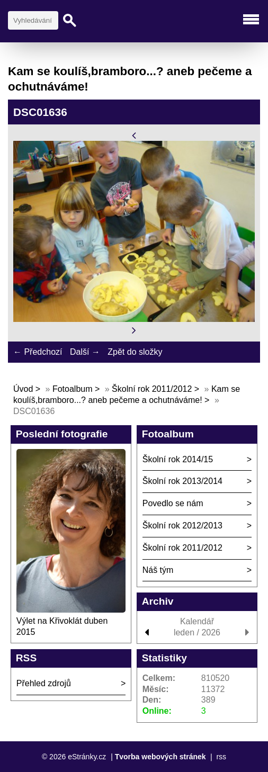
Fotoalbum (72, 388)
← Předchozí (37, 351)
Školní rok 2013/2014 (182, 481)
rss (221, 756)
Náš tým (158, 569)
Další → (85, 351)
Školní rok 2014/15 (177, 459)
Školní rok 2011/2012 (152, 388)
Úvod (23, 388)
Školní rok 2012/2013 (182, 525)
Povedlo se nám (172, 503)
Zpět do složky (135, 351)
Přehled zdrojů (43, 683)
